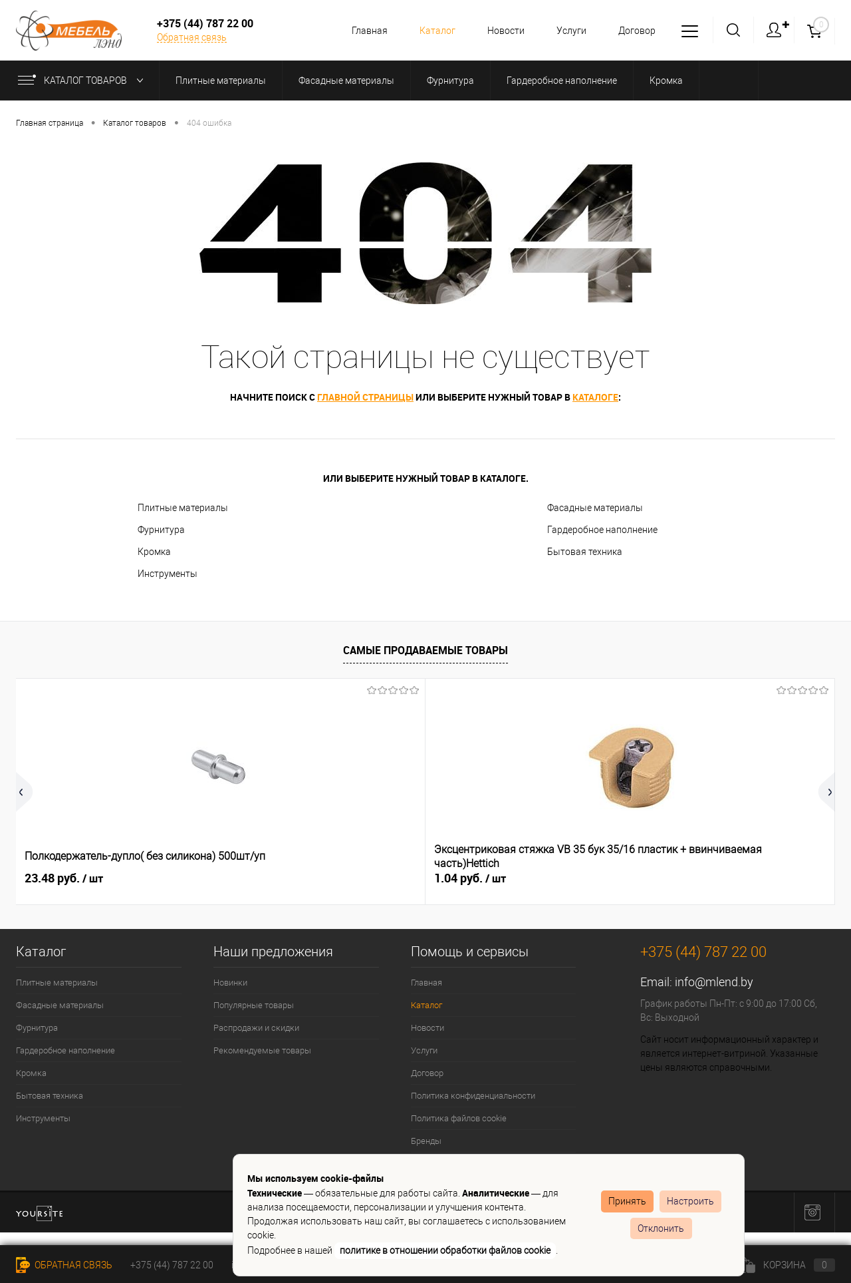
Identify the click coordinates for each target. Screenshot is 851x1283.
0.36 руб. (470, 878)
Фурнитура (161, 529)
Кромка (154, 551)
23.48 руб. (64, 878)
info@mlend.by (714, 982)
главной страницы (365, 397)
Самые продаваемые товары (425, 650)
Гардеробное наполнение (602, 529)
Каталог (429, 30)
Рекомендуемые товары (262, 1050)
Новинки (230, 983)
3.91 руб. (675, 878)
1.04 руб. (265, 878)
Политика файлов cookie (459, 1118)
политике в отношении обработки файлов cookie (445, 1250)
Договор (635, 30)
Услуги (567, 30)
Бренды (426, 1141)
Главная (360, 30)
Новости (500, 30)
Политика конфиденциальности (473, 1096)
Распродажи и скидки (256, 1028)
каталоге (595, 397)
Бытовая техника (584, 551)
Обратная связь (192, 37)
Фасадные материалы (595, 507)
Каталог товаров (83, 81)
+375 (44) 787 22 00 (171, 1265)
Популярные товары (253, 1005)
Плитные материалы (183, 507)
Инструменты (167, 573)
